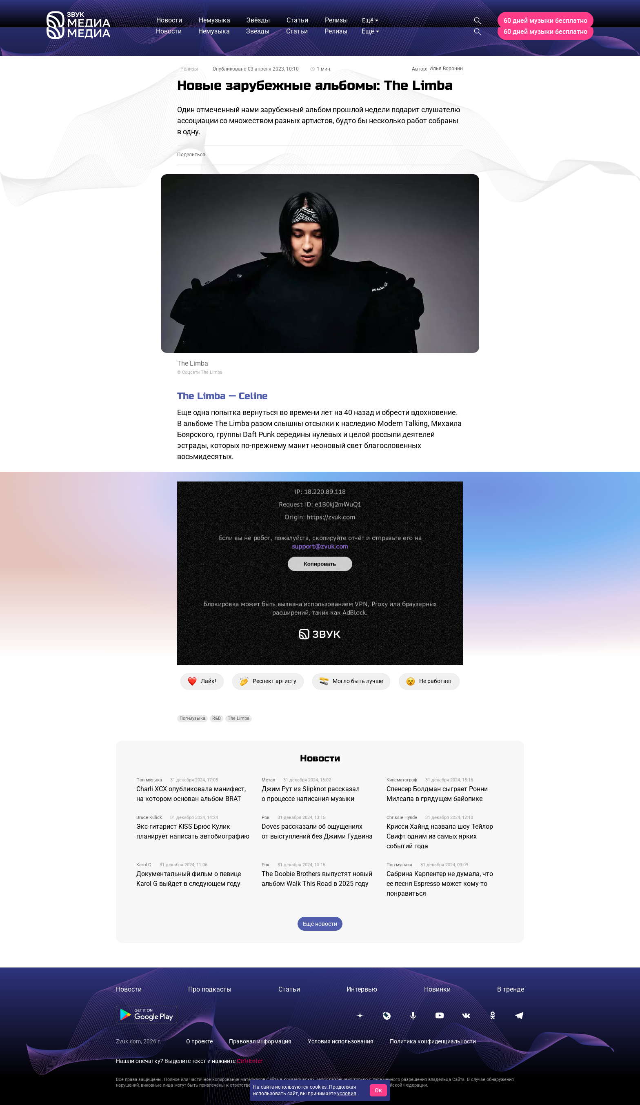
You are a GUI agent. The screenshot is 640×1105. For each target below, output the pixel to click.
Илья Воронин (446, 68)
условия (346, 1093)
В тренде (510, 989)
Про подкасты (209, 989)
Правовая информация (260, 1041)
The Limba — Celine (222, 396)
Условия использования (340, 1041)
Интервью (362, 989)
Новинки (437, 989)
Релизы (189, 69)
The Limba (238, 718)
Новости (129, 989)
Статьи (289, 989)
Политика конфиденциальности (433, 1041)
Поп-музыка (192, 718)
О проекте (199, 1041)
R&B (216, 718)
